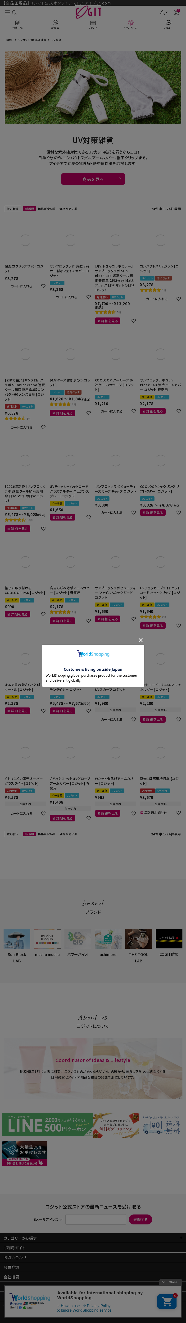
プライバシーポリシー (22, 1296)
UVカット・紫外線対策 (32, 40)
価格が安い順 (47, 209)
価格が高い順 (68, 209)
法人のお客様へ (17, 1306)
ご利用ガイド (14, 1248)
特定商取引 (19, 1286)
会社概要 (11, 1277)
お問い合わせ (15, 1257)
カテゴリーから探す (20, 1238)
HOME (9, 40)
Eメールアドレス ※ (48, 1219)
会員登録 (11, 1267)
